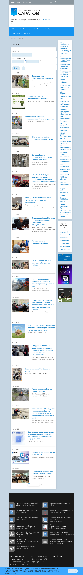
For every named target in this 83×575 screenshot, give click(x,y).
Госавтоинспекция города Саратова (65, 87)
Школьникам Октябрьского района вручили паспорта (42, 472)
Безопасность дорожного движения (65, 66)
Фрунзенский (65, 249)
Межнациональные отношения (65, 125)
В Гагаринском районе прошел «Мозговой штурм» (42, 138)
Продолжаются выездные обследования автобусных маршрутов (39, 118)
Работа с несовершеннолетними (65, 184)
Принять (72, 571)
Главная (13, 38)
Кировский (64, 240)
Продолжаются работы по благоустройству (42, 390)
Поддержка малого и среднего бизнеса (64, 176)
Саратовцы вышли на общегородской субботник (42, 77)
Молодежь (64, 130)
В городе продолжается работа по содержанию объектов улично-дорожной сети (43, 283)
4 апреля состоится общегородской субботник (38, 98)
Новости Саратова (63, 153)
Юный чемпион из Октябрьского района (37, 370)
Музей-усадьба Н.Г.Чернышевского (65, 135)
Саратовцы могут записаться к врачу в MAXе (43, 453)
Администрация (28, 29)
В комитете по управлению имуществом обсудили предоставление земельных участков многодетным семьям (43, 304)
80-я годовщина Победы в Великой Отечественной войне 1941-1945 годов (65, 48)
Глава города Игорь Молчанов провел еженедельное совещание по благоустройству (43, 221)
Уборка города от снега (64, 199)
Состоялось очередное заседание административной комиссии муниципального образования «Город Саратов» (41, 435)
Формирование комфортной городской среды (65, 213)
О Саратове (15, 29)
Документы (40, 29)
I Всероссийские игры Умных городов (65, 59)
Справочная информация (21, 2)
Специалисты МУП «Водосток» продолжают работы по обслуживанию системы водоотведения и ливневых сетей (43, 413)
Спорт (62, 195)
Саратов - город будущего (64, 190)
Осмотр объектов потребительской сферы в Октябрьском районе (42, 157)
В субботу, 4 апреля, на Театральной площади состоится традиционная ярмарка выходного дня (41, 328)
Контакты (27, 33)
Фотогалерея (16, 33)
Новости (22, 38)
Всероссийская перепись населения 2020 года (65, 73)
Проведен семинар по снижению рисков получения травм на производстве (38, 200)
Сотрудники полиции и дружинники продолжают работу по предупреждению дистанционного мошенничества (43, 350)
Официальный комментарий (65, 160)
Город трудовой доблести (63, 81)
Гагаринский (65, 235)
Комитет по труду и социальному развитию (65, 103)
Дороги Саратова (63, 93)
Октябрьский (65, 246)
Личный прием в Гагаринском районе (40, 242)
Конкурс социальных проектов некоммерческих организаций (65, 113)
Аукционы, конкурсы (55, 29)
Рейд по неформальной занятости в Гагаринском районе (41, 263)
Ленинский (64, 243)
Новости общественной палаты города (65, 147)
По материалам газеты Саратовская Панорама (65, 167)
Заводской (64, 238)
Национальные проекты (65, 142)
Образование (65, 157)
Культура (63, 121)
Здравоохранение (65, 97)
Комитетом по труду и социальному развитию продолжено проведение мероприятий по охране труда (43, 178)
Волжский (64, 232)
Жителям (46, 20)
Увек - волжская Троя (63, 206)
